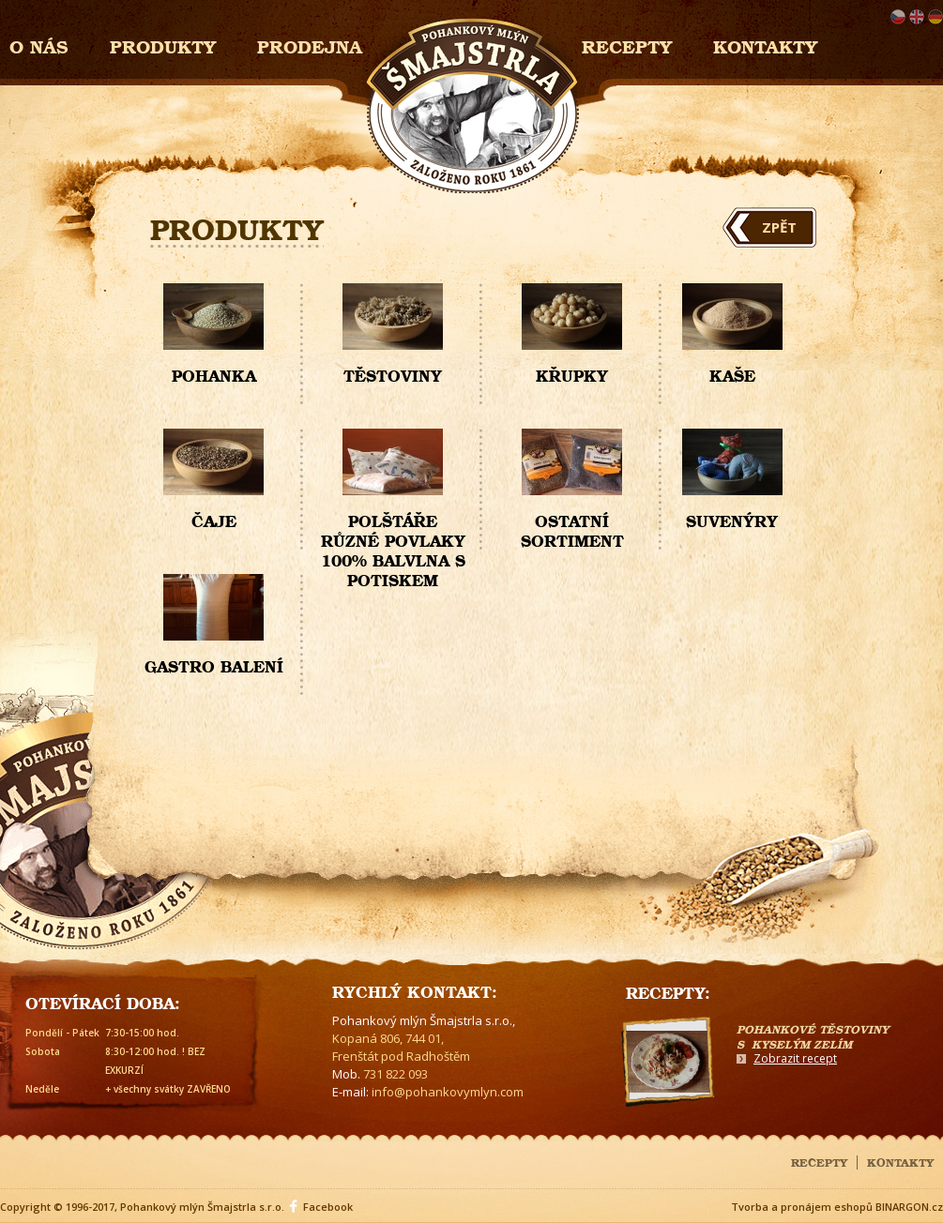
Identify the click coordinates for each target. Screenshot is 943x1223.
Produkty (163, 44)
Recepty (627, 44)
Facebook (328, 1207)
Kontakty (765, 44)
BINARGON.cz (909, 1207)
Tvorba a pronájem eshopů (802, 1207)
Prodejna (309, 44)
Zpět (779, 227)
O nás (38, 44)
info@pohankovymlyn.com (448, 1091)
